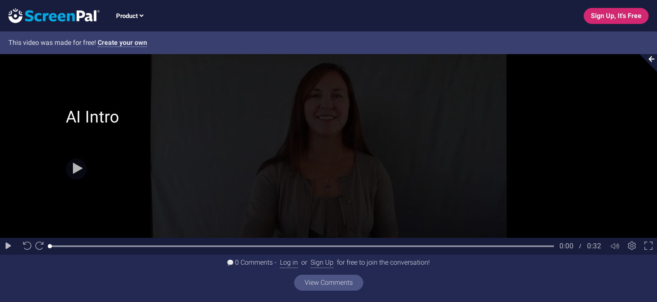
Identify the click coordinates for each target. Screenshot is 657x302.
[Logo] (50, 15)
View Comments (329, 282)
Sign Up (322, 262)
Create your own (122, 43)
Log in (289, 262)
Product (129, 16)
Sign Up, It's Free (616, 16)
